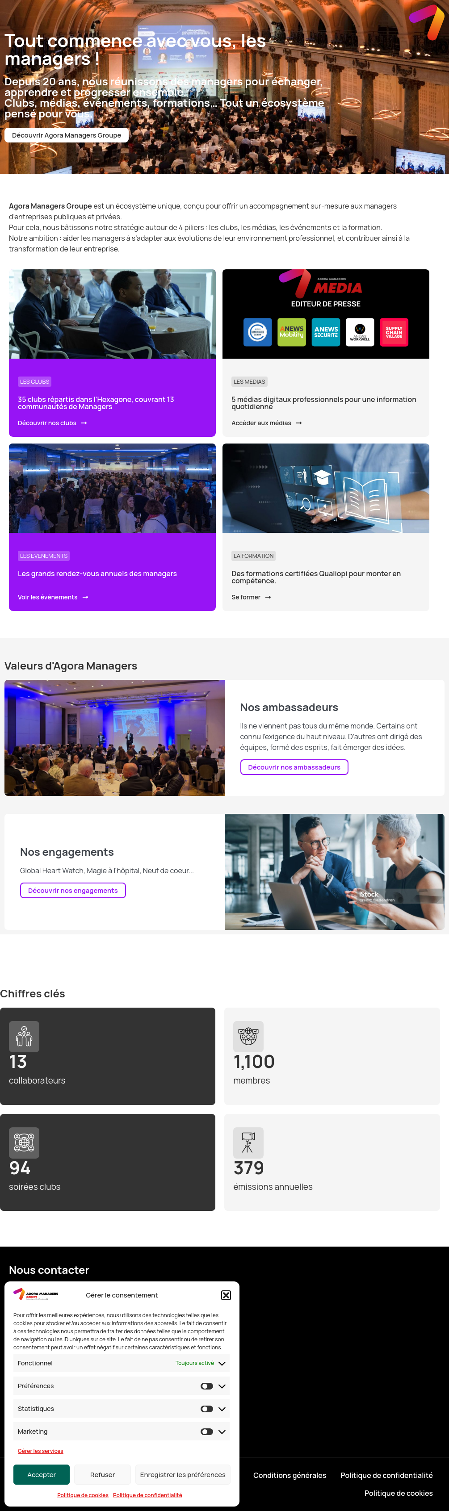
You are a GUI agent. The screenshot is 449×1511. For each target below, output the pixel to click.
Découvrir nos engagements (73, 890)
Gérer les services (40, 1451)
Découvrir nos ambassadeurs (294, 767)
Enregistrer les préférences (183, 1474)
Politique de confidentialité (147, 1495)
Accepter (41, 1474)
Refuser (102, 1474)
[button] (226, 1295)
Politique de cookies (83, 1495)
